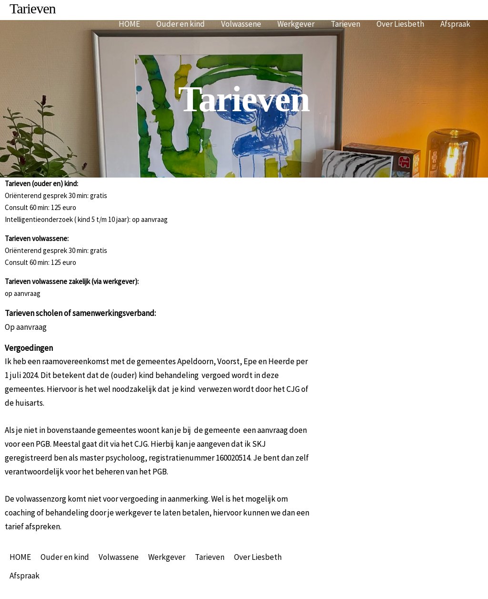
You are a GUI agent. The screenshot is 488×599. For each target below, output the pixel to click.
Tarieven (345, 24)
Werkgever (296, 24)
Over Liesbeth (400, 24)
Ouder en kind (180, 24)
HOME (129, 24)
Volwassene (241, 24)
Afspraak (455, 24)
